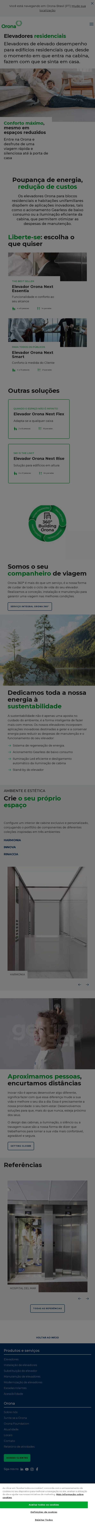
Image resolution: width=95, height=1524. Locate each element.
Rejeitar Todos (44, 1520)
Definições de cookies (44, 1512)
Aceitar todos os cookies (44, 1505)
